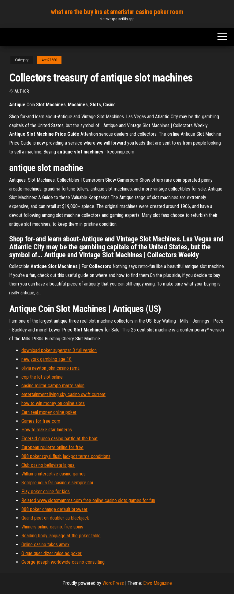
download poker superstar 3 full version (59, 350)
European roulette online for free (52, 447)
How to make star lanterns (46, 430)
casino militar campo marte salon (52, 385)
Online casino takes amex (45, 544)
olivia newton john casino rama (50, 368)
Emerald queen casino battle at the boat (59, 438)
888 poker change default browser (54, 509)
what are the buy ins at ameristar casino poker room (117, 12)
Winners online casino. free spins (52, 527)
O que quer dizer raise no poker (51, 553)
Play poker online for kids (45, 491)
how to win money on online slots (53, 403)
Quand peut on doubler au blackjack (55, 518)
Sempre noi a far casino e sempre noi (57, 483)
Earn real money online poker (48, 412)
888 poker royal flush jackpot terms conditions (65, 456)
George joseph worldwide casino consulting (63, 562)
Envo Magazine (157, 583)
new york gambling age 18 (46, 359)
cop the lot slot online (42, 377)
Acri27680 (49, 60)
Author (21, 91)
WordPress (113, 583)
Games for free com (40, 421)
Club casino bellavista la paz (48, 465)
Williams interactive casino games (53, 474)
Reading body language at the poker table (61, 536)
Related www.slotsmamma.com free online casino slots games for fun (88, 500)
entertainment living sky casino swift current (63, 394)
